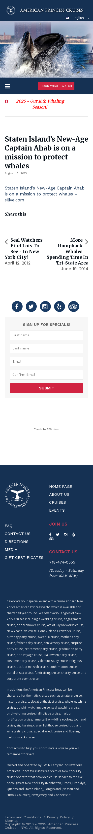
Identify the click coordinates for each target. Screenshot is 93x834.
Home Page (60, 486)
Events (57, 510)
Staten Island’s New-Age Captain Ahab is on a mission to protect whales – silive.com (45, 194)
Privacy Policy (58, 817)
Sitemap (12, 821)
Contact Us (18, 533)
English (74, 18)
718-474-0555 (62, 562)
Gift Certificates (24, 557)
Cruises (57, 502)
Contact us (63, 552)
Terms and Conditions (23, 817)
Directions (17, 541)
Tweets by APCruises (46, 429)
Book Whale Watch (56, 86)
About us (59, 494)
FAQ (8, 525)
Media (11, 549)
